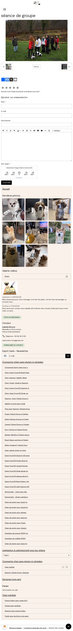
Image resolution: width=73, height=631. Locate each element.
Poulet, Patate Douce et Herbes (16, 414)
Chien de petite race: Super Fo (16, 502)
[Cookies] (4, 626)
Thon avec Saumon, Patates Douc (17, 409)
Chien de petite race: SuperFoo (16, 507)
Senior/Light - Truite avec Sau (16, 492)
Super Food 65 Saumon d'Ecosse (17, 456)
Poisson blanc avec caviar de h (16, 601)
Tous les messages (12, 317)
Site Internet (5, 121)
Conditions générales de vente (35, 628)
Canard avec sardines (13, 606)
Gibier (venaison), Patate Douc (16, 445)
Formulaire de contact (13, 345)
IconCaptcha (19, 177)
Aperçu (56, 130)
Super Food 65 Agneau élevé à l (16, 476)
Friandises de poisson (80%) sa (16, 533)
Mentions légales (15, 628)
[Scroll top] (68, 626)
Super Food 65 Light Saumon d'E (17, 487)
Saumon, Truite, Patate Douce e (16, 399)
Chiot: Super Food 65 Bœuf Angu (17, 373)
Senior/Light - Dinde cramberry (16, 497)
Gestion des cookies (56, 628)
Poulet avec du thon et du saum (17, 616)
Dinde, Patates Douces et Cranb (17, 419)
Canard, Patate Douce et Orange (17, 424)
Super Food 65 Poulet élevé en (16, 461)
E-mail (3, 111)
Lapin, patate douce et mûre (15, 450)
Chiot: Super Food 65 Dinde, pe (16, 393)
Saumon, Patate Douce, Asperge (17, 573)
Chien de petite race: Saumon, (16, 518)
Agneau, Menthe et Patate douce (17, 435)
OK (68, 356)
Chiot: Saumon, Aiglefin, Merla (16, 378)
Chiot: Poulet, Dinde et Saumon (16, 383)
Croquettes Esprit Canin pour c (16, 367)
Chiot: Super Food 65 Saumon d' (17, 388)
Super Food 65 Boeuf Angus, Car (17, 481)
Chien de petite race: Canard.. (16, 528)
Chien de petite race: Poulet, (15, 523)
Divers (36, 276)
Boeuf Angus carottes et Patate (16, 440)
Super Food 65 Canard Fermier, (16, 466)
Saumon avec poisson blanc (15, 611)
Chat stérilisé (9, 567)
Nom (3, 102)
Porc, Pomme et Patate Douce (16, 430)
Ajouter (6, 182)
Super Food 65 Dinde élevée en (16, 471)
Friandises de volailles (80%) (15, 538)
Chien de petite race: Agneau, (16, 513)
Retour (36, 67)
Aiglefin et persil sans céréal (15, 404)
